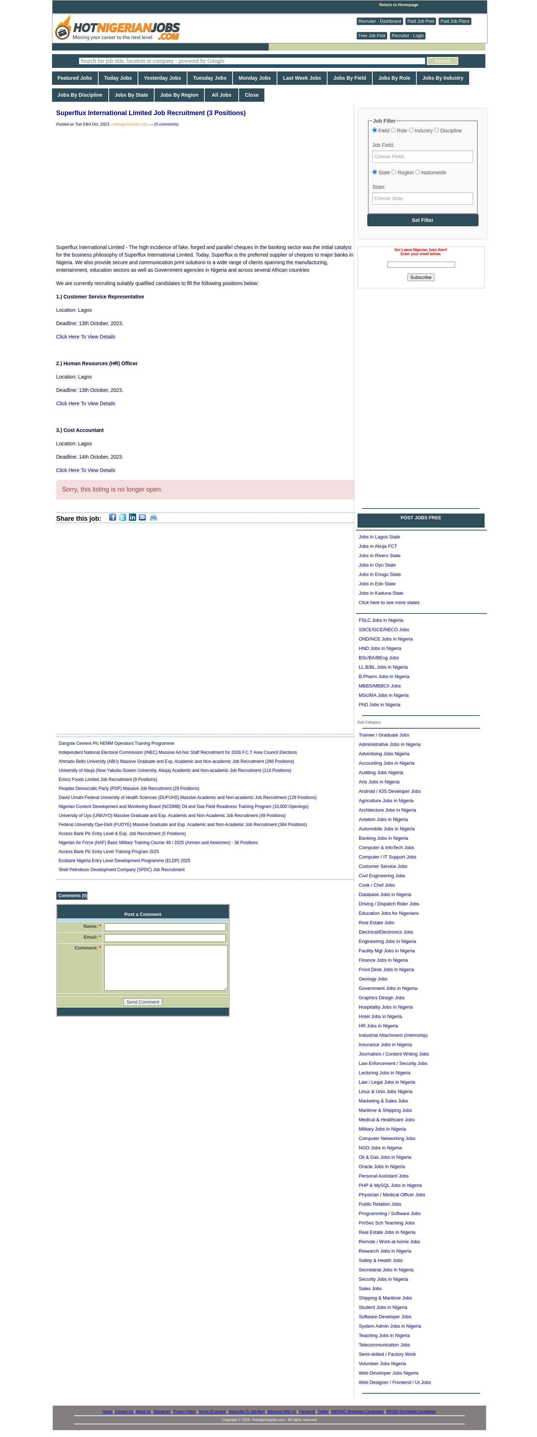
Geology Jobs (373, 979)
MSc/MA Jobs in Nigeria (384, 695)
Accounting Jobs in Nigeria (387, 763)
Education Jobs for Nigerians (389, 913)
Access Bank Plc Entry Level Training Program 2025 (109, 851)
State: (379, 187)
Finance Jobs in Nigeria (383, 960)
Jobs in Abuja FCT (378, 546)
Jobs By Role (394, 78)
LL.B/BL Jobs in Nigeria (383, 667)
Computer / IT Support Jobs (387, 857)
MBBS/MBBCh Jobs (380, 686)
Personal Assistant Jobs (384, 1176)
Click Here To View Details (86, 337)
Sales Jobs (370, 1288)
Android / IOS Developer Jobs (390, 791)
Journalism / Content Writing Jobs (394, 1054)
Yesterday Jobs (162, 78)
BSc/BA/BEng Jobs (379, 657)
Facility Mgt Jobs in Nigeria (387, 950)
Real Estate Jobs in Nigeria (387, 1232)
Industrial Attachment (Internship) (393, 1035)
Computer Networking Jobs (387, 1138)
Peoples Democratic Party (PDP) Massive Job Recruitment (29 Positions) (129, 788)
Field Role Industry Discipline (417, 131)
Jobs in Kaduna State (381, 593)
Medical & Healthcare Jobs (387, 1119)
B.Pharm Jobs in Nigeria (384, 676)
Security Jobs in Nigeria (383, 1279)
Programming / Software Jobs (390, 1213)
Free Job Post (372, 35)
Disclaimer (161, 1412)
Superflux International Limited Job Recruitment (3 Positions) (151, 113)
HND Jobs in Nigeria (380, 648)
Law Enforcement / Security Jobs (393, 1063)
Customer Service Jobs (383, 866)
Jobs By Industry (443, 78)
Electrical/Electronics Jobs (386, 932)
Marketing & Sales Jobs (383, 1101)
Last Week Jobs (302, 78)
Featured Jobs (75, 78)
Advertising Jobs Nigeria (384, 753)
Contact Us (124, 1412)
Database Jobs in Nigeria (385, 894)
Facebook (307, 1412)
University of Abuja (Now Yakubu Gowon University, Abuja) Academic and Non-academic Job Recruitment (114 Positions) (175, 770)
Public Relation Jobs (380, 1204)
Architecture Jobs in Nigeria (387, 810)
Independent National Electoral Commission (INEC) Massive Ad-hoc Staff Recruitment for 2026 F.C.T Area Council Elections (178, 752)
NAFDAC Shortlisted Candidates (358, 1412)
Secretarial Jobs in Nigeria (386, 1269)
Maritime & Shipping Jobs (385, 1110)
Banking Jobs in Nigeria (383, 838)
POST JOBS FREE (420, 517)
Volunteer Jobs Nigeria (382, 1363)
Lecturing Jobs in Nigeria (385, 1072)
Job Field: (383, 145)
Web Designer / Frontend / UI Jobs (395, 1382)
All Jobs (221, 95)
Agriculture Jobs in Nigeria (386, 800)
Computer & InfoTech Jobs (386, 847)
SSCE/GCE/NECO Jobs (384, 629)
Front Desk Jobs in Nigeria (386, 969)
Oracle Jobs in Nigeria (382, 1166)
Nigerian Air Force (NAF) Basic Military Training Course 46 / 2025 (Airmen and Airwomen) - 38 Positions (158, 842)
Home (107, 1412)
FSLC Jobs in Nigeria (381, 620)
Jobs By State (131, 95)
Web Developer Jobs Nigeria (389, 1373)
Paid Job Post (420, 21)
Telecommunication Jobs (384, 1345)
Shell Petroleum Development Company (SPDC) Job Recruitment (122, 869)
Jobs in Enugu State (380, 574)
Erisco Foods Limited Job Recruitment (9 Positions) (108, 779)
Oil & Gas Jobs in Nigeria (385, 1157)
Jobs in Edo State (377, 583)
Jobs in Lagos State (379, 537)
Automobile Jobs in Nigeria (387, 828)
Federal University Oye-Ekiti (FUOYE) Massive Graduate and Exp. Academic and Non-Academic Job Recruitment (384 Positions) (183, 824)
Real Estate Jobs (376, 922)
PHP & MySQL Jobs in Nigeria (390, 1185)
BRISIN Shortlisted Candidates (411, 1412)
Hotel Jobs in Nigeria (380, 1016)
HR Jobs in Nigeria (378, 1025)
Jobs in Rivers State (380, 555)
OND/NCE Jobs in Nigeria (386, 639)
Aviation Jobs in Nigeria (383, 819)
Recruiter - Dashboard (380, 21)
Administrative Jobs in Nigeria (390, 744)
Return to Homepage (398, 5)
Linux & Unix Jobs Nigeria (386, 1091)
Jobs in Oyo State (377, 565)
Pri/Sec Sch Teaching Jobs (387, 1223)
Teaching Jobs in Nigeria (384, 1335)
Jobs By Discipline (80, 95)
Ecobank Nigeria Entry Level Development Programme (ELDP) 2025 (124, 860)
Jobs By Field (349, 78)
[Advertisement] (421, 338)
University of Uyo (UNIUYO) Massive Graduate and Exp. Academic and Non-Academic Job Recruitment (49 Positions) (172, 815)
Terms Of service (212, 1412)
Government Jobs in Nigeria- (389, 988)
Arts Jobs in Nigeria (379, 782)
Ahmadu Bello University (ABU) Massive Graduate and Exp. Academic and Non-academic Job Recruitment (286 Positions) (176, 761)
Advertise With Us (281, 1412)
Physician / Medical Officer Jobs (392, 1194)
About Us (143, 1412)
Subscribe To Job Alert (246, 1412)
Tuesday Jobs (209, 78)
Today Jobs (118, 78)
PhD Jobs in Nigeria (379, 704)
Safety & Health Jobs (381, 1260)
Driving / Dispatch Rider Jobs (389, 904)
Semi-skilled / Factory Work (387, 1354)
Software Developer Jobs (385, 1316)
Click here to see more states (389, 602)
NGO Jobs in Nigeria (380, 1147)
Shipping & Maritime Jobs (385, 1298)
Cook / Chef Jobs (377, 885)
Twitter (323, 1412)
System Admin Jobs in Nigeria (390, 1326)
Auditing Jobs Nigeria (381, 772)
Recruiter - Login (408, 35)
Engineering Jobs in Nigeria (387, 941)
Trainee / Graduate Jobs (384, 735)
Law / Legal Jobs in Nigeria (387, 1082)
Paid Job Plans (455, 21)
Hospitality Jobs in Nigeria (386, 1007)
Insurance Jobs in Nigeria (385, 1044)
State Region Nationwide (409, 172)
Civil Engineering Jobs (382, 875)
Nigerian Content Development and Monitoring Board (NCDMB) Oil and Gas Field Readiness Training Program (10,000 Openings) (184, 806)
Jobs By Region (179, 95)
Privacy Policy (184, 1412)
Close (251, 95)
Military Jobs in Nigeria (382, 1129)
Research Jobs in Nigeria (385, 1251)
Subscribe (421, 277)
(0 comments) (166, 124)
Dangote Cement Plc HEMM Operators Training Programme (116, 743)
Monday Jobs (255, 78)
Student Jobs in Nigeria (383, 1307)
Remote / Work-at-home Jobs (389, 1241)
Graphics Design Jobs (382, 997)
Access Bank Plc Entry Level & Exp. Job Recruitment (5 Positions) (122, 833)
